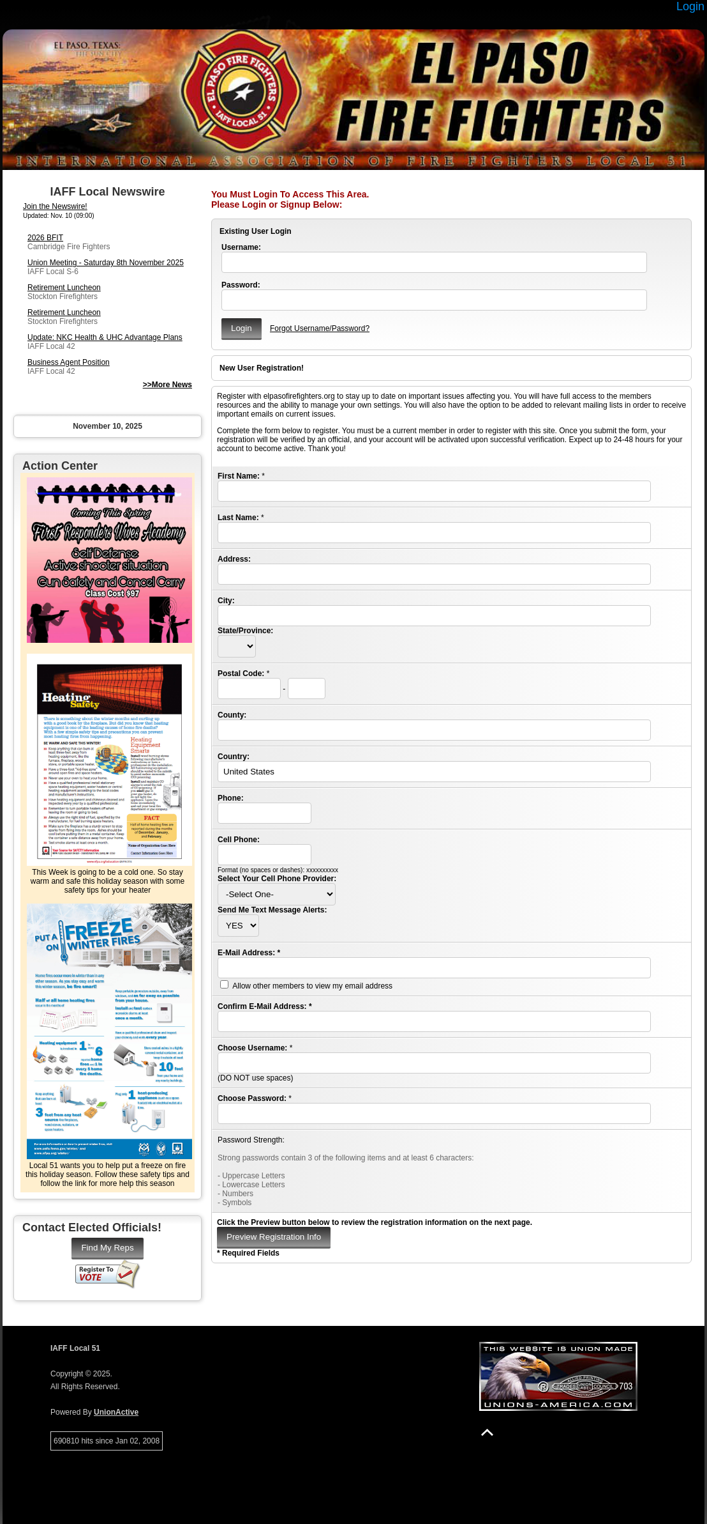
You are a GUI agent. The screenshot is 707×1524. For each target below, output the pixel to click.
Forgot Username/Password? (319, 328)
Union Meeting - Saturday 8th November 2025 (105, 262)
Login (690, 6)
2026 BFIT (45, 237)
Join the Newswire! (55, 206)
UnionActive (116, 1412)
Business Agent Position (68, 362)
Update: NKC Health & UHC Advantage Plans (104, 337)
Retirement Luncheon (64, 287)
